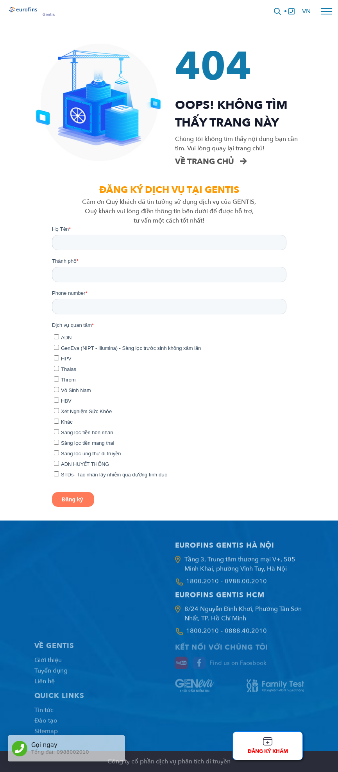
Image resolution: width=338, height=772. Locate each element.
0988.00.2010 (246, 584)
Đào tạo (45, 724)
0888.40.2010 (246, 634)
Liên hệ (44, 685)
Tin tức (44, 714)
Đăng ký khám (268, 751)
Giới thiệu (48, 664)
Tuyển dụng (51, 674)
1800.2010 (202, 584)
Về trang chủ (211, 161)
